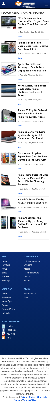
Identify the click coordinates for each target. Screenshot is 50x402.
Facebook (11, 330)
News (20, 36)
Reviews (6, 265)
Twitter (10, 326)
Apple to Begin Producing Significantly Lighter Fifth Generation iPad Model (31, 135)
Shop (26, 297)
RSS (9, 338)
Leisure (27, 276)
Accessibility (30, 293)
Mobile (27, 269)
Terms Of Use (29, 400)
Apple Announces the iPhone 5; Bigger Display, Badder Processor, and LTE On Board (32, 222)
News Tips (7, 301)
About (4, 293)
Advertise (6, 297)
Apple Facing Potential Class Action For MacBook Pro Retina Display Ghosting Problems (33, 179)
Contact (5, 305)
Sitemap (6, 280)
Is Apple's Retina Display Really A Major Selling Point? (33, 201)
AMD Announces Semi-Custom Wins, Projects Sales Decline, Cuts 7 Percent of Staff (33, 22)
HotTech (6, 313)
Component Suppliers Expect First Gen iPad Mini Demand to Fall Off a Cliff (32, 156)
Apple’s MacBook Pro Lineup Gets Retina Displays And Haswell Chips (33, 46)
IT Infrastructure (31, 273)
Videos (27, 280)
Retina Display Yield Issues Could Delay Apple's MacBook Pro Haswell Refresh (32, 90)
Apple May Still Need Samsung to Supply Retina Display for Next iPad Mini (32, 67)
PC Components (32, 261)
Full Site (5, 276)
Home (4, 261)
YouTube (11, 334)
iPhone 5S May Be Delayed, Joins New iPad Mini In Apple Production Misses (32, 113)
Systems (28, 265)
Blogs (4, 273)
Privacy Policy (8, 309)
